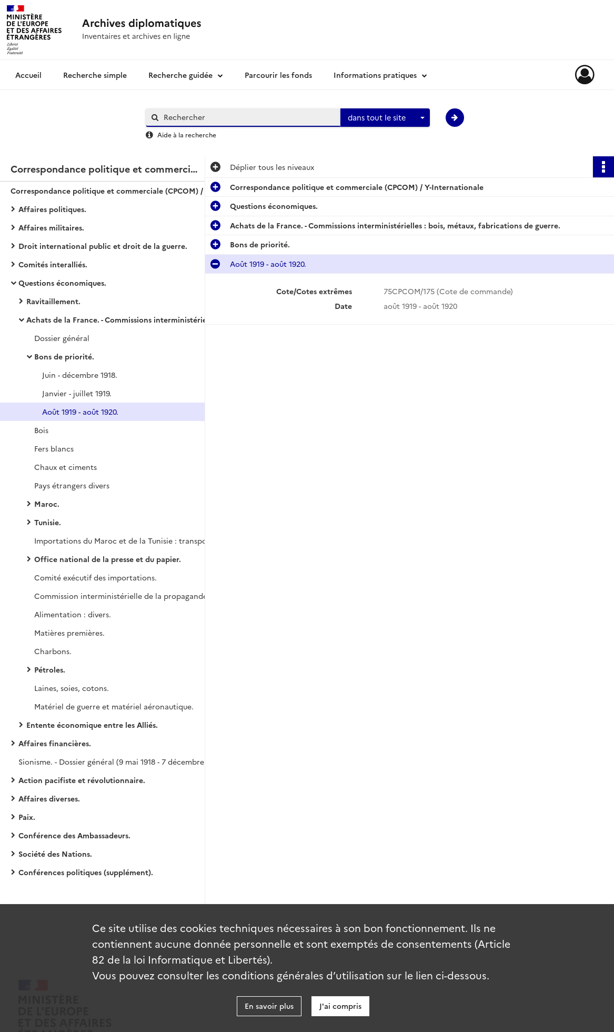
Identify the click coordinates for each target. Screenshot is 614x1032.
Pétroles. (49, 669)
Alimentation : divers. (72, 614)
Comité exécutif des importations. (95, 577)
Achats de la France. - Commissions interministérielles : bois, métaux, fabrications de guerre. (131, 319)
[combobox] (385, 117)
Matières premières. (69, 632)
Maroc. (46, 503)
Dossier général (61, 338)
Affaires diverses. (49, 798)
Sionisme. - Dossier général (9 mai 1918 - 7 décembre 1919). (122, 761)
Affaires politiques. (52, 209)
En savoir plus (269, 1005)
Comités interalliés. (52, 264)
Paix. (26, 816)
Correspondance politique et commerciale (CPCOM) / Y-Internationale (116, 190)
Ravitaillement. (53, 301)
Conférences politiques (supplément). (85, 872)
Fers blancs (54, 448)
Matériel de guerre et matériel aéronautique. (114, 706)
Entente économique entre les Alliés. (92, 724)
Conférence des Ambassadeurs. (74, 835)
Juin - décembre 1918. (79, 374)
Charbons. (53, 651)
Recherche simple (95, 74)
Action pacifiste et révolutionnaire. (81, 780)
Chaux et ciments (65, 467)
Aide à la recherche (186, 134)
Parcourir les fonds (278, 74)
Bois (41, 430)
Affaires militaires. (51, 227)
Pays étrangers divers (71, 485)
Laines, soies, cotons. (71, 688)
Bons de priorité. (64, 356)
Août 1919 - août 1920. (80, 411)
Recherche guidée (180, 74)
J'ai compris (340, 1005)
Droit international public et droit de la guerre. (102, 246)
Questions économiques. (62, 282)
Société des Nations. (55, 853)
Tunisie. (47, 522)
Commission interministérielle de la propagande (120, 595)
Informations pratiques (375, 74)
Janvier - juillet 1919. (77, 393)
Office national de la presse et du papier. (107, 559)
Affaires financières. (54, 743)
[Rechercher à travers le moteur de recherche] (248, 117)
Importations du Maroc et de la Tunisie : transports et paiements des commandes (139, 540)
